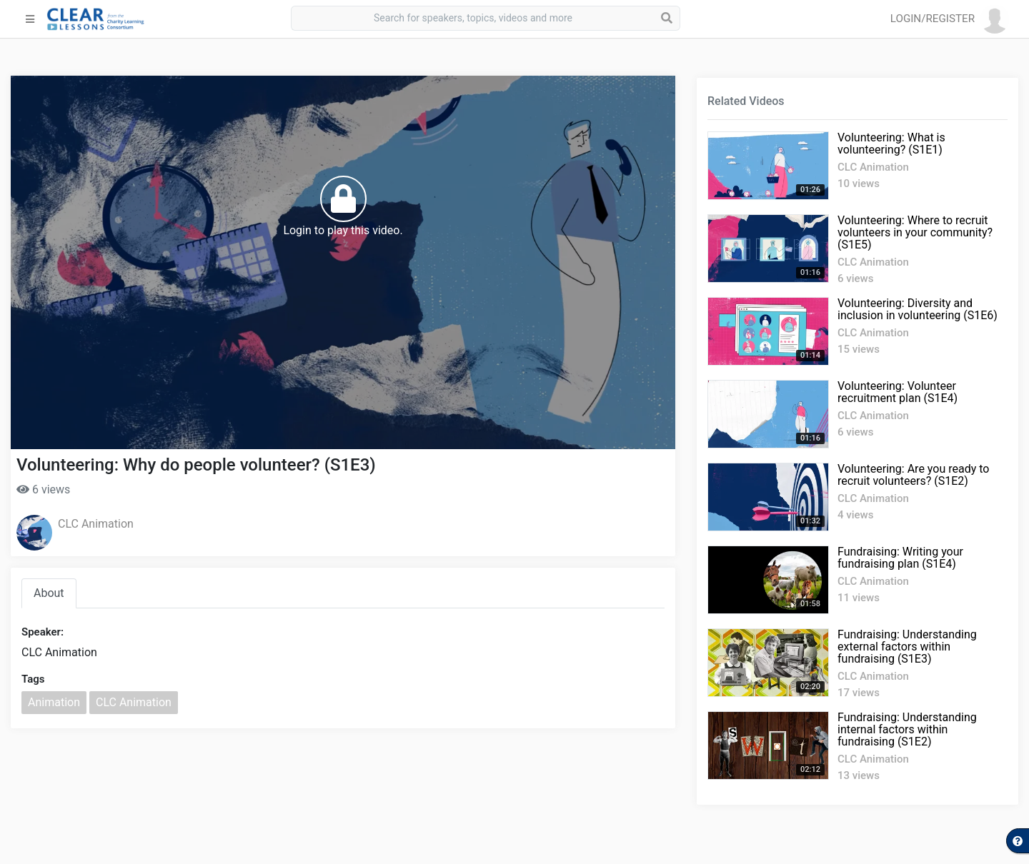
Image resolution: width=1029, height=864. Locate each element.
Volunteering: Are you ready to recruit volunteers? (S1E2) (913, 475)
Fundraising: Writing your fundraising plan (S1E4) (900, 558)
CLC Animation (96, 524)
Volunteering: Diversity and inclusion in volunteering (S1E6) (917, 309)
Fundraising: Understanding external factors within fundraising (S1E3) (907, 646)
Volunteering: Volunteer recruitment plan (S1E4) (897, 392)
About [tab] (49, 593)
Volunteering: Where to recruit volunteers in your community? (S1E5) (915, 232)
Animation (54, 702)
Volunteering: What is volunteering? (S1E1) (891, 143)
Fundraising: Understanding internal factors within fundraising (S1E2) (907, 729)
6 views (43, 489)
